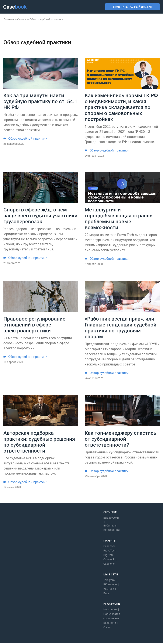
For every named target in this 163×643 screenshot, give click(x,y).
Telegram (109, 580)
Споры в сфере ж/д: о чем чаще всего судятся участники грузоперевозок (40, 216)
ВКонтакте (110, 584)
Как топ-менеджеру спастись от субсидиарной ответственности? (120, 439)
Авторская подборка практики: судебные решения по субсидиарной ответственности (39, 442)
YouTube (108, 588)
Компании (110, 609)
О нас (107, 627)
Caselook (109, 559)
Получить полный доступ (132, 6)
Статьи (21, 19)
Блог (106, 593)
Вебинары (110, 525)
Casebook (109, 546)
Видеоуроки (111, 517)
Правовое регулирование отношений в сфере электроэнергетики (34, 325)
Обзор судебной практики (27, 138)
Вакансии (109, 622)
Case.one (109, 563)
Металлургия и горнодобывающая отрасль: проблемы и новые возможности (119, 219)
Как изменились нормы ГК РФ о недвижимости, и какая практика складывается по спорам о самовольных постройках (121, 107)
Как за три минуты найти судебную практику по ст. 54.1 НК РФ (40, 101)
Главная (8, 19)
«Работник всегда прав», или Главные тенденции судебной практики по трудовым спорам (120, 328)
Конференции (112, 529)
